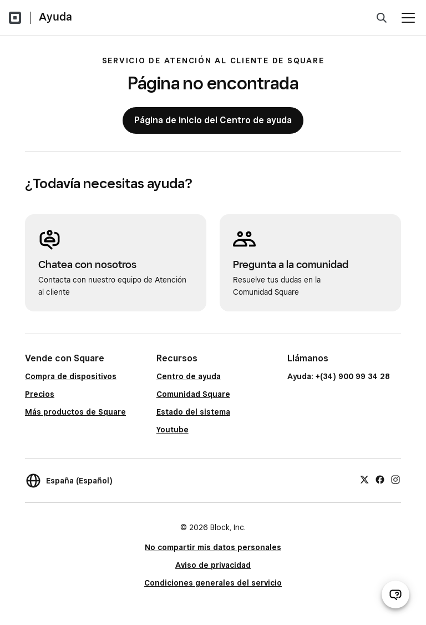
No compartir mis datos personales (213, 547)
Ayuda (55, 16)
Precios (39, 394)
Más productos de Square (75, 411)
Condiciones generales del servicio (213, 582)
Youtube (172, 429)
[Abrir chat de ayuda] (395, 594)
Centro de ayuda (188, 376)
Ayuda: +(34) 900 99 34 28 (338, 376)
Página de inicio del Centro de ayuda (213, 120)
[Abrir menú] (408, 17)
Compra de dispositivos (70, 376)
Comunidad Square (193, 394)
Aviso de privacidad (213, 565)
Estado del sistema (193, 411)
